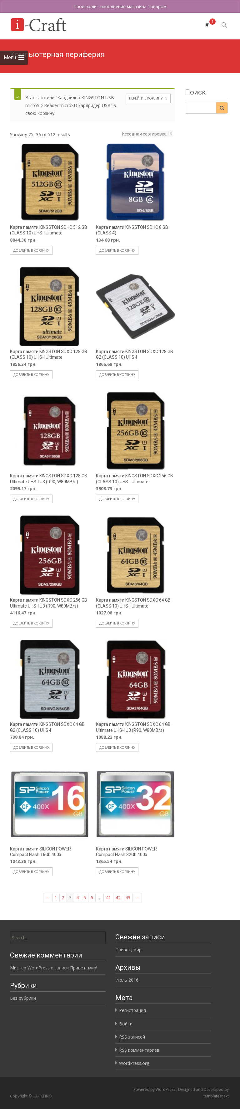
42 (118, 898)
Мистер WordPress (30, 968)
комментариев (139, 1050)
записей (132, 1037)
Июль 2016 (126, 980)
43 (127, 898)
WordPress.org (134, 1063)
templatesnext (216, 1096)
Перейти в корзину (145, 98)
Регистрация (132, 1010)
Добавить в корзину (31, 250)
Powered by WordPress (154, 1089)
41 (108, 898)
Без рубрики (23, 998)
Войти (125, 1024)
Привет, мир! (128, 949)
